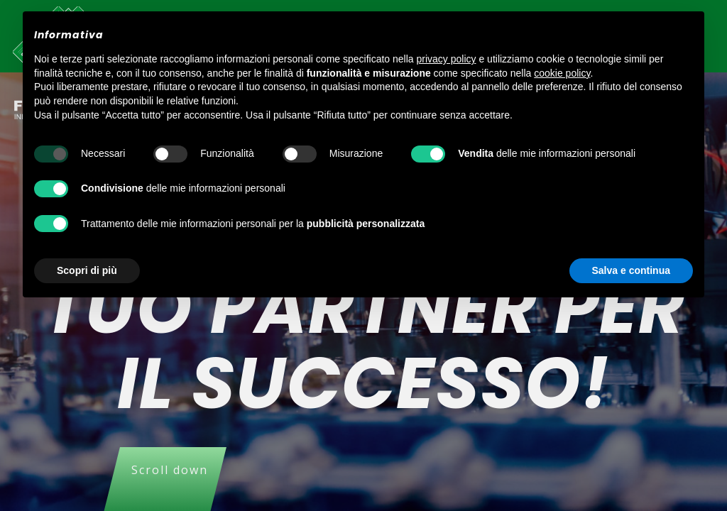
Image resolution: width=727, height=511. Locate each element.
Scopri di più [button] (87, 270)
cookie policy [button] (562, 73)
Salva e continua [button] (631, 270)
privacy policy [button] (446, 59)
